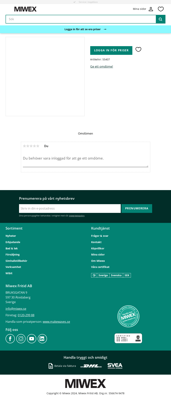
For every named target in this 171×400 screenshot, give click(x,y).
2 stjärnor (28, 146)
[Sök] (160, 19)
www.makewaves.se (56, 322)
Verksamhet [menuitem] (13, 267)
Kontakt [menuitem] (96, 242)
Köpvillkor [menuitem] (97, 248)
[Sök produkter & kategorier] (85, 19)
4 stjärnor (34, 146)
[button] (160, 9)
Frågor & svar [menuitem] (99, 236)
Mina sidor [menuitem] (98, 254)
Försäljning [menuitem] (13, 254)
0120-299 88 (26, 315)
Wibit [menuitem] (9, 273)
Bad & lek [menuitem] (12, 248)
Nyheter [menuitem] (11, 236)
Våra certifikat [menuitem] (100, 267)
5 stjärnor (38, 146)
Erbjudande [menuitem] (13, 242)
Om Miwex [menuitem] (98, 261)
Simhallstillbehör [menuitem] (16, 261)
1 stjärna (24, 146)
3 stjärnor (31, 146)
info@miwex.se (16, 309)
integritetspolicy (76, 215)
